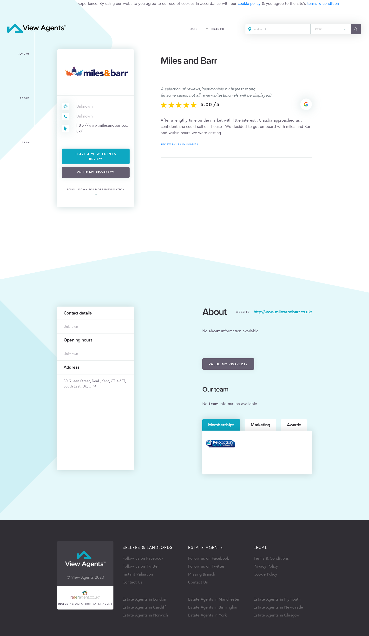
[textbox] (331, 27)
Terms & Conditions (271, 558)
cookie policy (249, 3)
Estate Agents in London (144, 599)
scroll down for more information (96, 189)
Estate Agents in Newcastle (278, 607)
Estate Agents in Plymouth (277, 599)
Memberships (221, 424)
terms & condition (323, 3)
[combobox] (331, 29)
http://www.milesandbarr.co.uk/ (102, 128)
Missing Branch (201, 574)
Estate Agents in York (207, 615)
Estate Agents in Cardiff (144, 607)
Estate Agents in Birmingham (213, 607)
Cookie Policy (265, 574)
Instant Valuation (138, 574)
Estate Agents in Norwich (145, 615)
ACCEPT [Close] (9, 14)
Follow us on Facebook (143, 558)
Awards (294, 424)
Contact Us (132, 582)
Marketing (260, 424)
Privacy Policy (266, 566)
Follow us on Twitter (141, 566)
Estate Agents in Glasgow (277, 615)
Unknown (84, 106)
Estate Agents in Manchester (214, 599)
